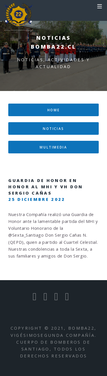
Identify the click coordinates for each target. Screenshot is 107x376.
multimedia (53, 147)
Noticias (53, 128)
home (53, 110)
